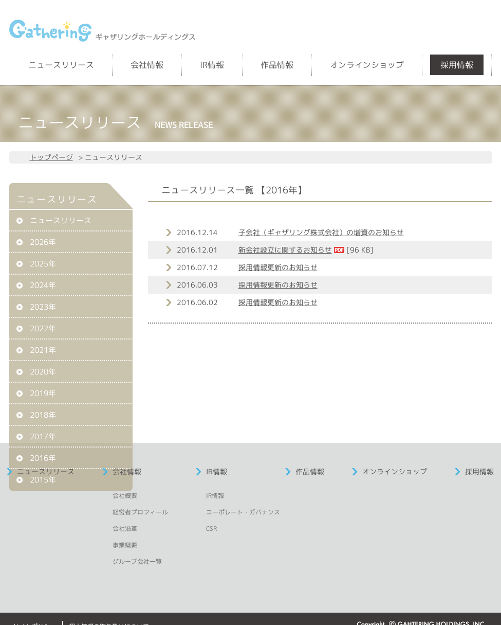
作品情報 (277, 64)
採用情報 (456, 64)
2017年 (43, 436)
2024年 (43, 285)
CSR (211, 528)
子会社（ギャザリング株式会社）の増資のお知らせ (321, 232)
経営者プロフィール (140, 512)
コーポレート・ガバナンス (243, 512)
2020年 (43, 371)
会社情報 (147, 64)
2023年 (43, 306)
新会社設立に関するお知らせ (285, 250)
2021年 (43, 350)
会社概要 (125, 495)
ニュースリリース (61, 64)
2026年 (43, 242)
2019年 (43, 393)
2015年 (43, 479)
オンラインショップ (367, 64)
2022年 (43, 328)
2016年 (43, 458)
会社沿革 (125, 528)
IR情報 (212, 64)
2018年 (43, 414)
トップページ (51, 157)
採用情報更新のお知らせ (278, 267)
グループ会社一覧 (137, 561)
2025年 (43, 263)
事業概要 (125, 545)
